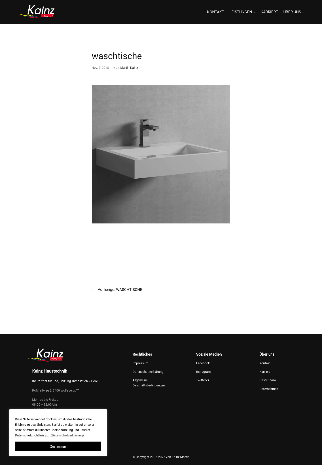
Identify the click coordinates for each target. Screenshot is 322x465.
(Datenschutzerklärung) (67, 435)
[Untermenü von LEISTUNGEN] (254, 12)
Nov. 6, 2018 (100, 68)
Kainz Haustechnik (49, 371)
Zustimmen (58, 446)
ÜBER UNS (292, 12)
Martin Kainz (129, 68)
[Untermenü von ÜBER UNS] (303, 12)
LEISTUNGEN (240, 12)
